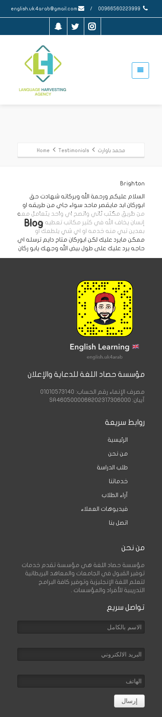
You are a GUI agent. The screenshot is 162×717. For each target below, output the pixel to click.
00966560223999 (123, 8)
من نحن (118, 453)
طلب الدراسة (112, 467)
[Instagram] (92, 26)
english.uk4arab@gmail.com (48, 8)
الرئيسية (118, 440)
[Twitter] (75, 26)
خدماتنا (118, 481)
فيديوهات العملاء (104, 509)
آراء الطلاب (115, 495)
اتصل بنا (118, 522)
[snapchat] (58, 26)
